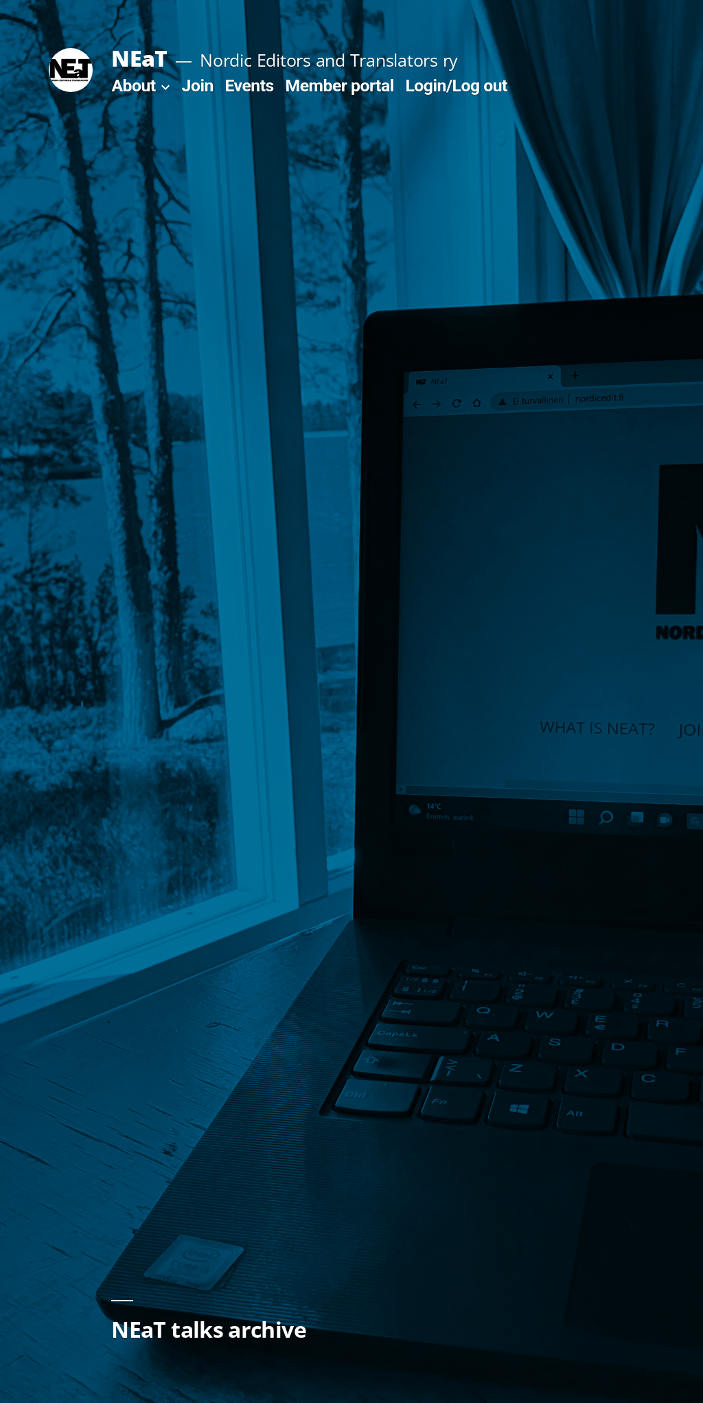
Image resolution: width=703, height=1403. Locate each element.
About (133, 86)
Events (249, 86)
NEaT (139, 58)
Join (198, 86)
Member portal (340, 86)
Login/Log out (456, 86)
